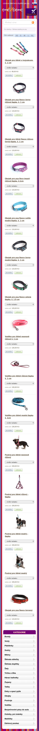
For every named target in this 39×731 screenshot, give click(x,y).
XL (32, 35)
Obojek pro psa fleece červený (19, 610)
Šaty (7, 668)
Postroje (8, 700)
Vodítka (8, 705)
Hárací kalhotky (11, 678)
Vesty (7, 641)
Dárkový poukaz (12, 723)
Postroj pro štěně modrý (16, 573)
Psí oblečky (7, 29)
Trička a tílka (10, 673)
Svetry (7, 650)
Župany (8, 682)
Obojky (8, 696)
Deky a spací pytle (13, 691)
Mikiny (7, 655)
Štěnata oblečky (12, 659)
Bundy (7, 637)
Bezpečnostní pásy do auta (17, 710)
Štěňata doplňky (12, 664)
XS (17, 35)
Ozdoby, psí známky (13, 714)
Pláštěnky (9, 646)
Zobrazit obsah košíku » (31, 12)
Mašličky (8, 719)
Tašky (7, 687)
